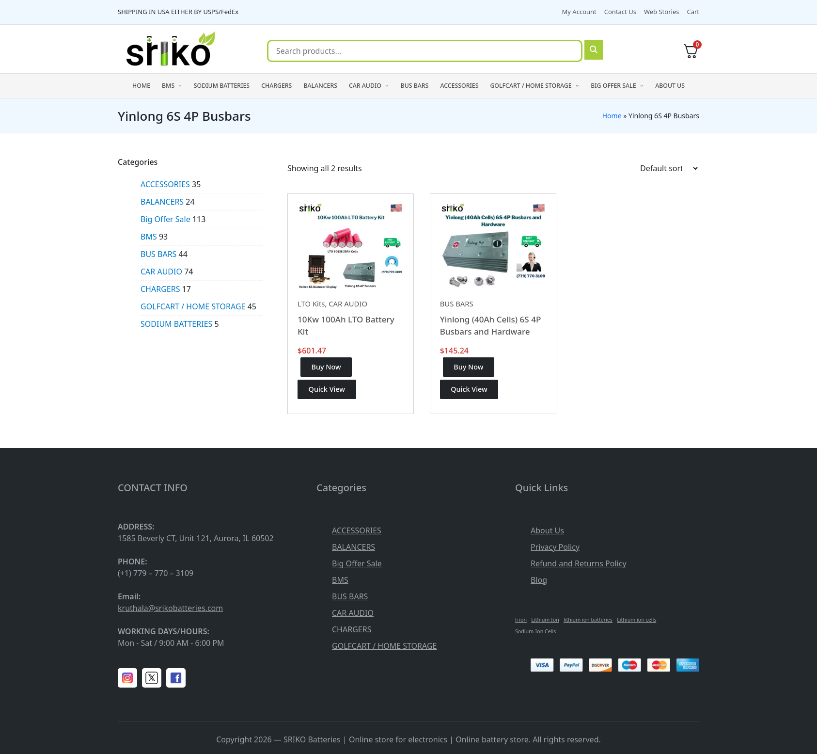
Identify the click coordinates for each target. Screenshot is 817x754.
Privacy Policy (555, 547)
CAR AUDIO (348, 303)
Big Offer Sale (165, 219)
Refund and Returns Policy (579, 563)
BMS (149, 236)
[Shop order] (668, 168)
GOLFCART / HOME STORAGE (193, 306)
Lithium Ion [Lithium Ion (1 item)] (545, 619)
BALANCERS (162, 201)
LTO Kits (311, 303)
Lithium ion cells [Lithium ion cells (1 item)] (636, 619)
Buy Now (326, 366)
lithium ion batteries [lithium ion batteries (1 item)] (588, 619)
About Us (547, 530)
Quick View (327, 389)
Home (612, 115)
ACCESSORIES (165, 184)
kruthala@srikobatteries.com (170, 608)
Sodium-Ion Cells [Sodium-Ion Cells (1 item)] (535, 631)
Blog (539, 580)
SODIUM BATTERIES (176, 324)
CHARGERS (160, 289)
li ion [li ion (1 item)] (521, 619)
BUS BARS (456, 303)
